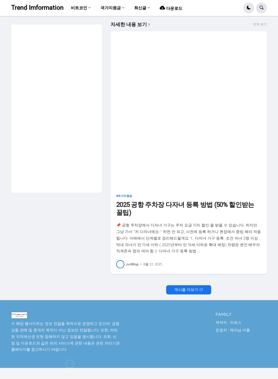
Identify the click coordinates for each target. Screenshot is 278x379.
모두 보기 (260, 24)
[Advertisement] (56, 106)
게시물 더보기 (186, 289)
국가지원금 (125, 195)
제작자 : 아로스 (228, 322)
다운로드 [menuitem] (171, 7)
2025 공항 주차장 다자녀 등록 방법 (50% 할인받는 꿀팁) (185, 208)
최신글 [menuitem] (140, 7)
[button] (248, 7)
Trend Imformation (37, 7)
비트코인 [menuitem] (79, 7)
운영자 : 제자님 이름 (233, 330)
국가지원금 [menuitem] (110, 7)
